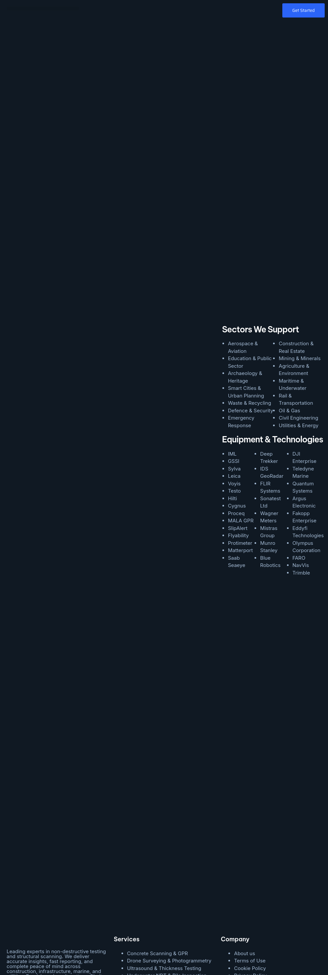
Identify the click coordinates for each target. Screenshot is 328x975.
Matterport (240, 483)
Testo (234, 424)
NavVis (301, 498)
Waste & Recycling (249, 336)
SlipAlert (238, 461)
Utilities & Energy (298, 358)
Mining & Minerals (299, 291)
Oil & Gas (289, 343)
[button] (43, 8)
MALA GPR (241, 453)
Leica (234, 409)
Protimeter (240, 475)
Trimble (301, 505)
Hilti (232, 431)
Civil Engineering (298, 351)
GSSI (233, 394)
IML (232, 386)
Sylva (234, 401)
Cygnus (237, 438)
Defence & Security (250, 343)
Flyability (238, 468)
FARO (299, 490)
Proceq (236, 446)
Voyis (234, 416)
